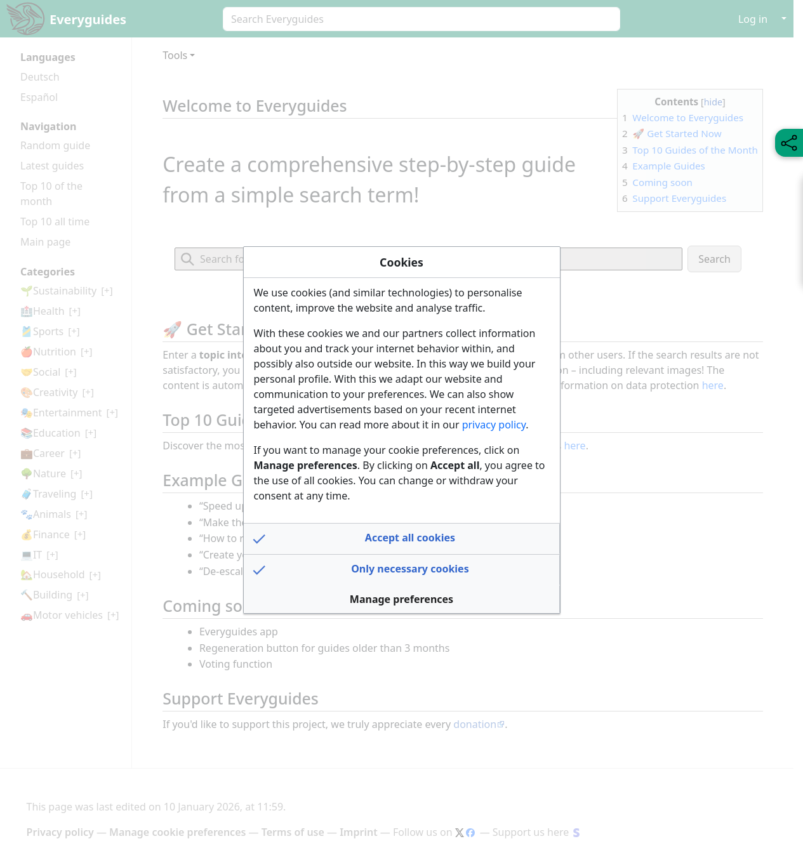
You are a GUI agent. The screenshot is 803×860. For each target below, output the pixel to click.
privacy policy (494, 425)
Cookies (401, 262)
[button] (402, 539)
